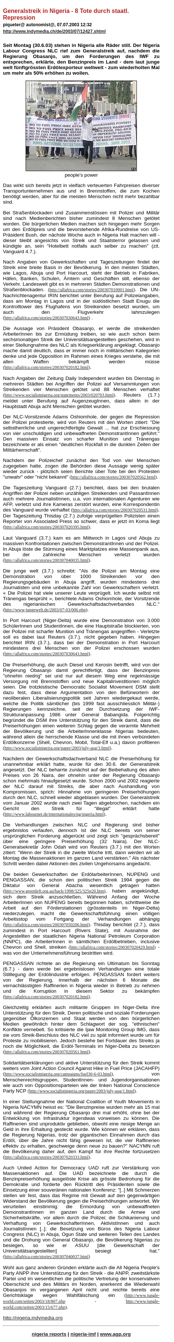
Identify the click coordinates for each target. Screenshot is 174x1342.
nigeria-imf (83, 1334)
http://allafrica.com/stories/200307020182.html (46, 367)
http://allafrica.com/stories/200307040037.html (46, 1256)
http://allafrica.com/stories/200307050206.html (46, 924)
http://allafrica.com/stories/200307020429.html (112, 947)
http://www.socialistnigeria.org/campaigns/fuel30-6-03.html (57, 1074)
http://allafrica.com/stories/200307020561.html (46, 1051)
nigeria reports (49, 1334)
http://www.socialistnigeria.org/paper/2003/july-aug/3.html (56, 748)
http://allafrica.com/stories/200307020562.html (113, 477)
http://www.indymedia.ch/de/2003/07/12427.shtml (54, 31)
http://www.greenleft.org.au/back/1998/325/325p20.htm (54, 891)
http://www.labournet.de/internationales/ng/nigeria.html (54, 814)
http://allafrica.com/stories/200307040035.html (46, 560)
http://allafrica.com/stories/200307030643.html (46, 317)
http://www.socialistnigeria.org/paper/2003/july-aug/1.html (81, 1091)
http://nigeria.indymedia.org (33, 1318)
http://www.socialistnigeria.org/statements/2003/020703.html (59, 395)
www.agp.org (115, 1334)
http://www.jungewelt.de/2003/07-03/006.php (45, 609)
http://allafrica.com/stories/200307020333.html (46, 1157)
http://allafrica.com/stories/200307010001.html (91, 289)
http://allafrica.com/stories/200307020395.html (46, 527)
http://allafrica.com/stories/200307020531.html (115, 510)
